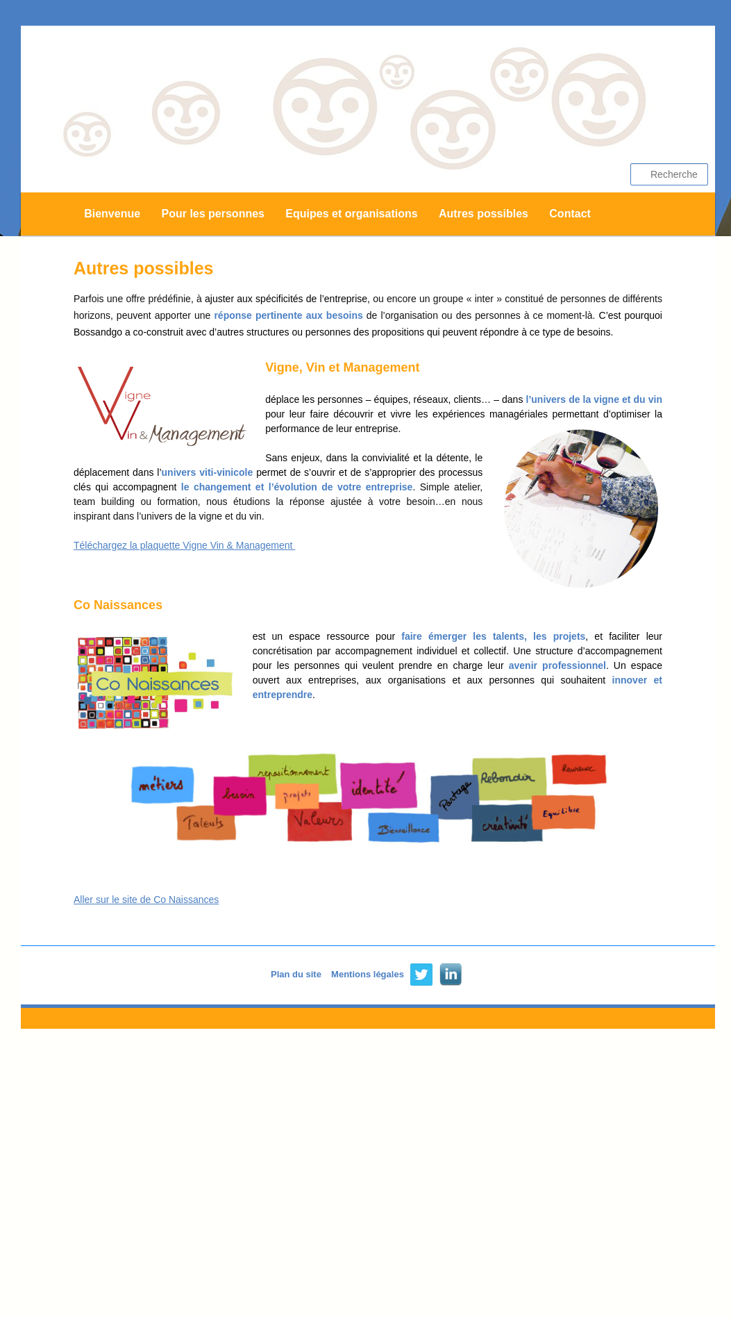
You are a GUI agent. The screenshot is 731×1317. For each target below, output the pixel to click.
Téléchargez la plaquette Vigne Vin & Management (184, 545)
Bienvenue (112, 214)
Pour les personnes (212, 214)
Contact (570, 214)
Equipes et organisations (351, 214)
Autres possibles (483, 214)
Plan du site (296, 974)
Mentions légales (367, 974)
